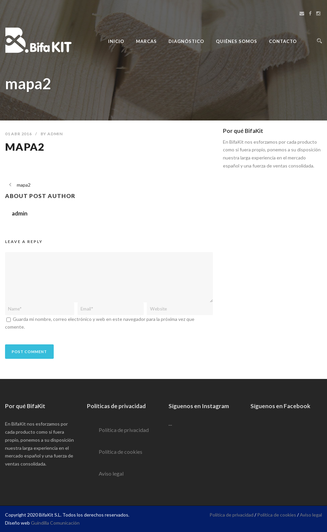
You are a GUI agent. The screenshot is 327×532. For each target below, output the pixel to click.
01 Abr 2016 (18, 133)
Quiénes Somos (236, 41)
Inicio (116, 41)
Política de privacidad (124, 430)
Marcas (146, 41)
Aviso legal (111, 473)
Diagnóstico (186, 41)
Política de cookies (120, 451)
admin (55, 133)
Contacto (283, 41)
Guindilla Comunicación (55, 523)
